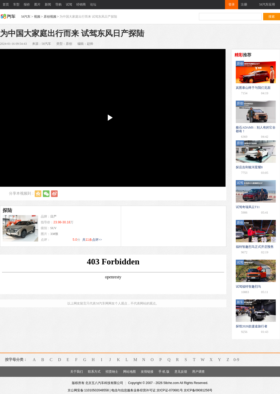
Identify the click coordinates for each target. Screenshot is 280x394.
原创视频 (50, 16)
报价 (27, 4)
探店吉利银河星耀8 (249, 167)
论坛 (93, 4)
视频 (37, 16)
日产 (53, 216)
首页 (6, 4)
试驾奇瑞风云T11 (248, 207)
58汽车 (26, 16)
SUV (53, 228)
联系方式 (94, 371)
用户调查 (198, 371)
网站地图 (129, 371)
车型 (16, 4)
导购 (58, 4)
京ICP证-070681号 (170, 390)
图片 (37, 4)
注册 (244, 4)
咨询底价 (101, 219)
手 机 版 (164, 371)
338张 (54, 234)
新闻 (48, 4)
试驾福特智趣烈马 (248, 286)
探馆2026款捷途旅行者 (251, 326)
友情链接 (147, 371)
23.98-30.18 (61, 222)
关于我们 (76, 371)
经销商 (81, 4)
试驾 (69, 4)
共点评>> (92, 240)
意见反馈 (180, 371)
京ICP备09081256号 (198, 390)
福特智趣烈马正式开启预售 (255, 247)
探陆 (7, 210)
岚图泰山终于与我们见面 (253, 88)
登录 (231, 4)
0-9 (236, 359)
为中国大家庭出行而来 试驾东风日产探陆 (88, 16)
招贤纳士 (112, 371)
